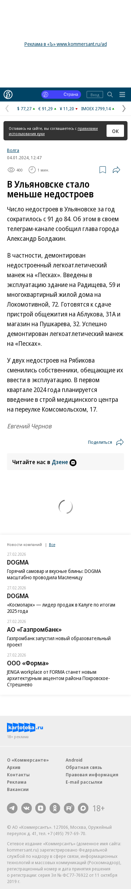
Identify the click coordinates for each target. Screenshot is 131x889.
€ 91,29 (45, 108)
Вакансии (18, 789)
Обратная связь (84, 767)
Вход (94, 94)
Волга (13, 150)
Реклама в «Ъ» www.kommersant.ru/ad (65, 44)
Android (74, 760)
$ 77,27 (24, 108)
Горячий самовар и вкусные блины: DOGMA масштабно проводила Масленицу (54, 574)
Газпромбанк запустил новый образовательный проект (59, 641)
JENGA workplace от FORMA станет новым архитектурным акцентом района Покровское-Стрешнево (58, 678)
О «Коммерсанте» (28, 760)
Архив (13, 767)
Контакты (18, 774)
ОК (115, 130)
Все (52, 544)
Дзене (64, 462)
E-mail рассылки (84, 782)
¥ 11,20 (67, 108)
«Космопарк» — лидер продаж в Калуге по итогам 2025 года (61, 607)
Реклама (17, 782)
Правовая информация (92, 774)
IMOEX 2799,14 (96, 108)
